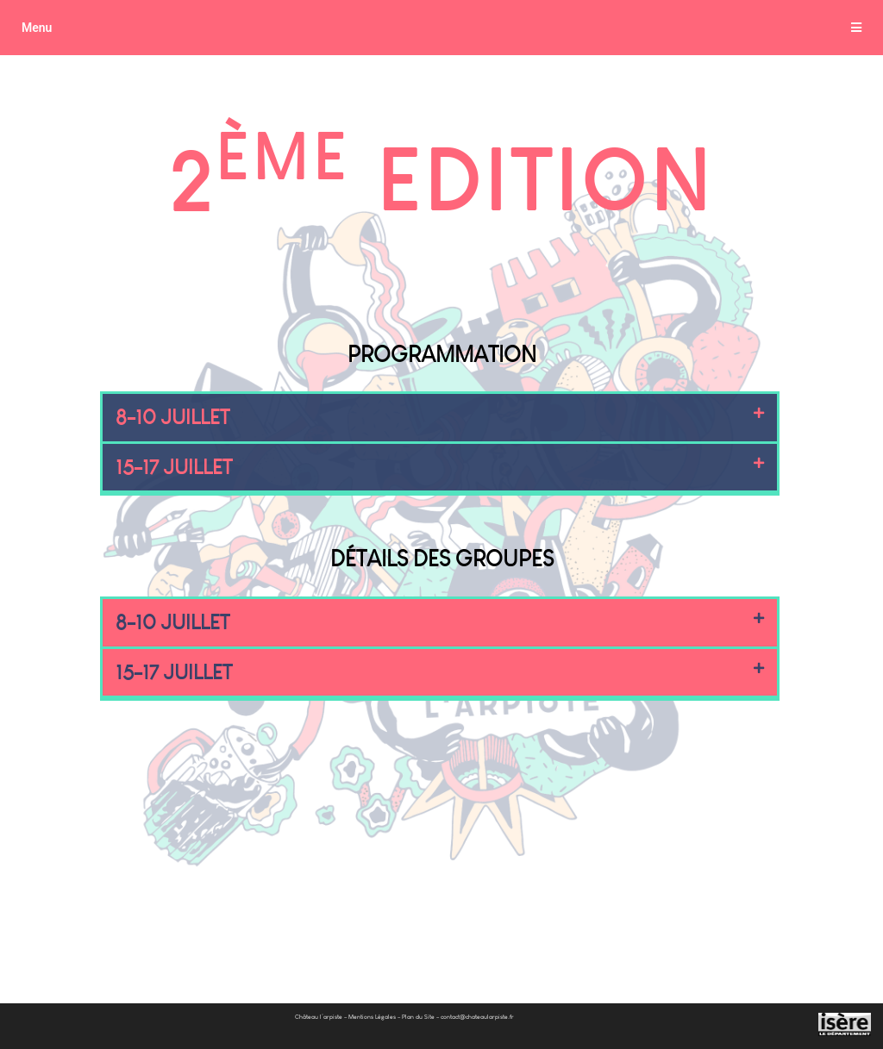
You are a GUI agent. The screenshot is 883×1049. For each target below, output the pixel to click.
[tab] (441, 28)
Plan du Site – (420, 992)
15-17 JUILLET (178, 469)
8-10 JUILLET (177, 418)
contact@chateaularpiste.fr (477, 992)
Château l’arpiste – (321, 992)
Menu (37, 27)
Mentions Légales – (374, 992)
